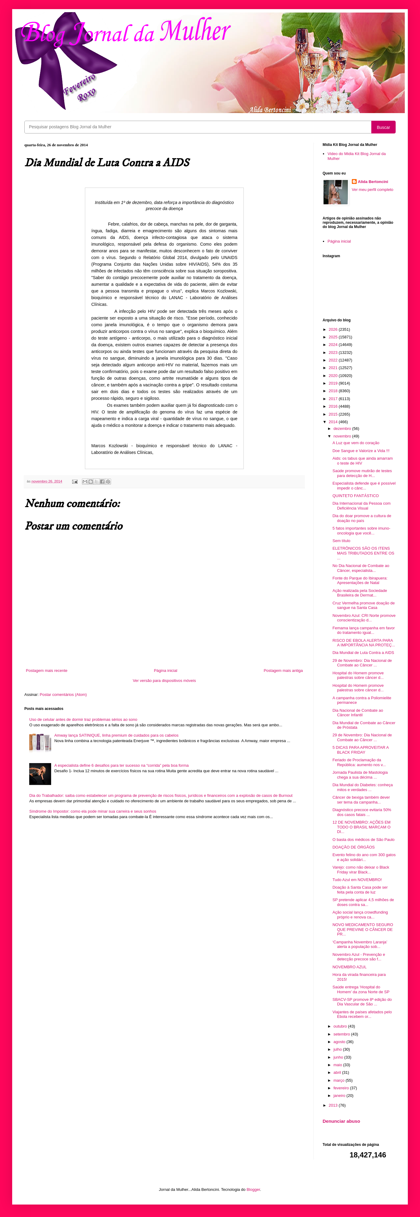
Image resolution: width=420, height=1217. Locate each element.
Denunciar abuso (341, 1121)
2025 (334, 337)
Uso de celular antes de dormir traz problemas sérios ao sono (83, 719)
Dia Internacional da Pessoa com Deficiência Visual (361, 505)
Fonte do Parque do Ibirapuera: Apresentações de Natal (359, 580)
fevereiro (342, 1088)
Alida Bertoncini (373, 181)
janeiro (340, 1095)
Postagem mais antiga (283, 670)
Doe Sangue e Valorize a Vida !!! (360, 450)
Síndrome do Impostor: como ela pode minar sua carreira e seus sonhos (92, 811)
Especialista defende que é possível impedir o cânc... (363, 485)
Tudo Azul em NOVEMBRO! (357, 879)
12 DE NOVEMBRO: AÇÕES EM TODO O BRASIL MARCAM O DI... (361, 827)
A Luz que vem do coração (355, 443)
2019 (334, 383)
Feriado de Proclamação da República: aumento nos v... (359, 762)
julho (338, 1049)
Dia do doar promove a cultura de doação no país (361, 518)
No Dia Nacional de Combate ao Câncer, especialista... (360, 568)
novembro (343, 436)
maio (338, 1065)
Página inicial (165, 670)
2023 (334, 352)
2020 (334, 375)
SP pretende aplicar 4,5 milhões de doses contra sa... (363, 902)
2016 (334, 406)
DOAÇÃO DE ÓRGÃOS (353, 847)
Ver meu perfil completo (373, 189)
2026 (334, 329)
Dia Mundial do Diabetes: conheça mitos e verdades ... (362, 787)
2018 (334, 391)
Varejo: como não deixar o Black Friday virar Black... (360, 869)
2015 (334, 414)
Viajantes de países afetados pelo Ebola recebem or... (362, 1014)
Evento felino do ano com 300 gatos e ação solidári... (363, 857)
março (340, 1080)
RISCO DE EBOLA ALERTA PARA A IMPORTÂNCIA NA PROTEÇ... (363, 643)
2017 (334, 398)
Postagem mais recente (47, 670)
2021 (334, 367)
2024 (334, 344)
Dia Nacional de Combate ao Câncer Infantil (357, 712)
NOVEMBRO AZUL (349, 967)
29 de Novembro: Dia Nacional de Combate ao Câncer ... (362, 663)
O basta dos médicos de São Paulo (363, 839)
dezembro (343, 428)
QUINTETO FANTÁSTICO (355, 495)
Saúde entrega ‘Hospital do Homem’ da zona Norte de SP (360, 989)
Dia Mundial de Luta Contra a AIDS (363, 652)
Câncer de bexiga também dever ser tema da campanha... (361, 799)
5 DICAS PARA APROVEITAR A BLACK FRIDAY (360, 750)
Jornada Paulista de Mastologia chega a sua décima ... (359, 775)
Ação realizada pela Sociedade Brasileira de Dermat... (359, 593)
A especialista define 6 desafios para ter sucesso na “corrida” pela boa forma (121, 765)
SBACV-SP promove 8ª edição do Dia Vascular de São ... (362, 1002)
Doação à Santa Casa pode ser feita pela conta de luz (359, 889)
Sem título (341, 540)
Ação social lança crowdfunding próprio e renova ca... (360, 914)
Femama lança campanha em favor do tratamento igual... (363, 630)
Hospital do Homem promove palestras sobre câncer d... (357, 675)
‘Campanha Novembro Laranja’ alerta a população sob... (359, 944)
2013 (334, 1105)
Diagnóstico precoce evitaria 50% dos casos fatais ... (361, 812)
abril (338, 1072)
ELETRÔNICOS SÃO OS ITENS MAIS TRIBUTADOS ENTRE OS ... (363, 553)
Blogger (253, 1189)
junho (339, 1057)
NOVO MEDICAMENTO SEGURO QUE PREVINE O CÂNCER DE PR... (362, 929)
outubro (341, 1026)
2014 (334, 422)
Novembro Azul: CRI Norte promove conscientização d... (363, 618)
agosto (340, 1041)
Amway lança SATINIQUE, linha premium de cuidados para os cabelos (116, 735)
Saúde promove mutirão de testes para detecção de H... (362, 473)
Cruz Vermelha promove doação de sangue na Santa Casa (363, 605)
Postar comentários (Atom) (63, 694)
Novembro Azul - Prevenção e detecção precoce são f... (358, 957)
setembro (342, 1034)
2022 (334, 360)
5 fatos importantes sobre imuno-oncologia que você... (361, 530)
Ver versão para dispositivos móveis (164, 680)
